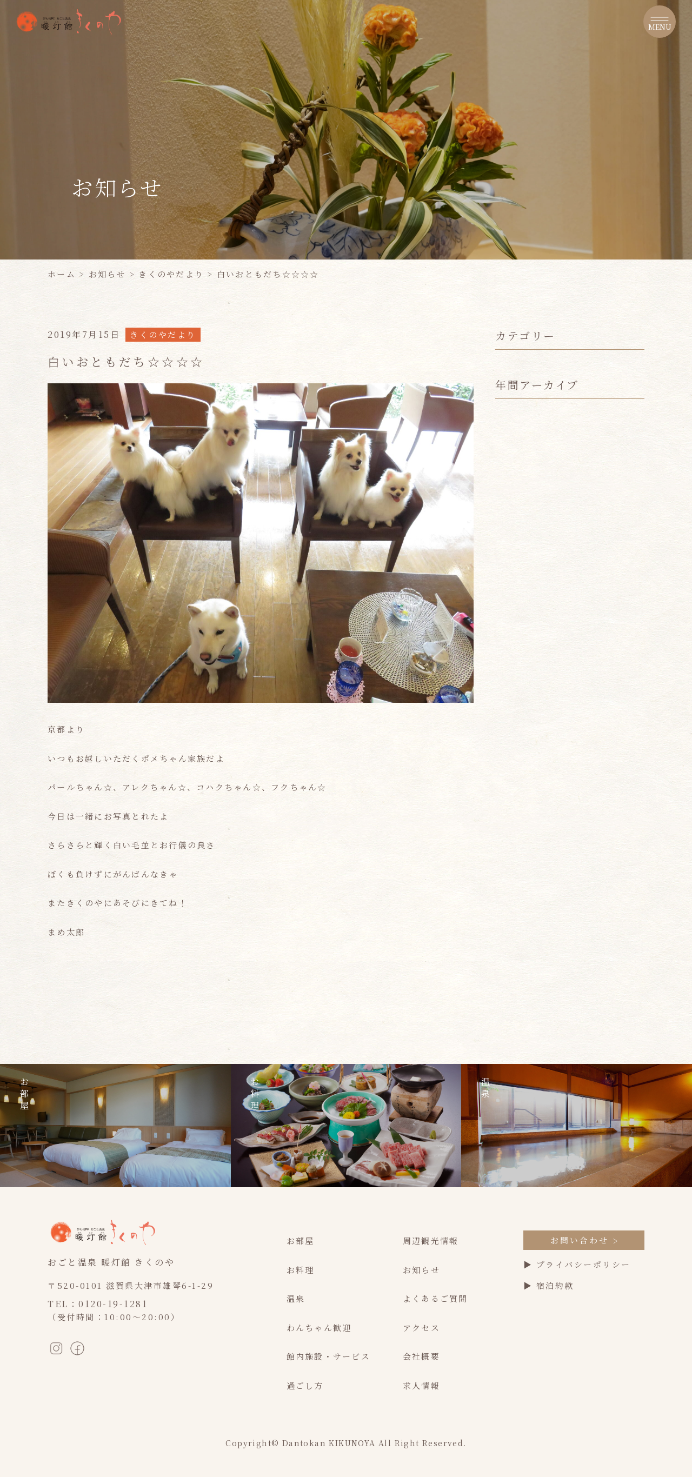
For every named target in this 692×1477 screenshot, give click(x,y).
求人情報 (421, 1385)
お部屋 (301, 1240)
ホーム (62, 274)
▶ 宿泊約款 (548, 1285)
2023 (507, 570)
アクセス (421, 1327)
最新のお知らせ (528, 377)
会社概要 (421, 1356)
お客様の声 (518, 427)
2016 (506, 685)
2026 (507, 521)
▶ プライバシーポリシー (577, 1264)
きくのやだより (171, 274)
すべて (509, 361)
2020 (507, 620)
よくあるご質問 (435, 1298)
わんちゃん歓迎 (319, 1327)
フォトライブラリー (536, 459)
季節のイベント (528, 394)
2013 (506, 735)
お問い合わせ (583, 1240)
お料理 (301, 1269)
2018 (506, 652)
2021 (506, 603)
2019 (506, 636)
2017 (506, 669)
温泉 (296, 1298)
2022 (507, 587)
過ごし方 (305, 1385)
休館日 (509, 410)
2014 (506, 718)
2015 (506, 702)
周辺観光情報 (431, 1240)
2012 (506, 751)
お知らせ (107, 274)
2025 (507, 537)
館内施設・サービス (328, 1356)
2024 (507, 554)
